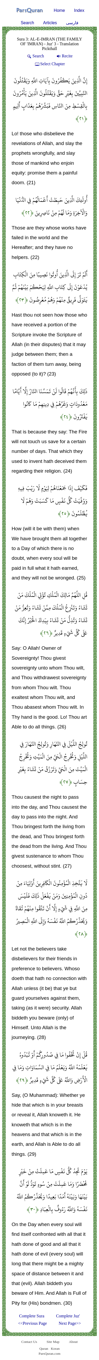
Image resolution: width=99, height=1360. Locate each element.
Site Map (52, 1342)
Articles (50, 23)
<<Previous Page (32, 1323)
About (73, 1342)
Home (59, 10)
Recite (64, 56)
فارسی (72, 23)
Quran (43, 1349)
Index (79, 10)
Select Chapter (49, 64)
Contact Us (29, 1342)
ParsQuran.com (49, 1354)
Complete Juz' (68, 1316)
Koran (55, 1349)
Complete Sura (31, 1316)
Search (27, 23)
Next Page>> (70, 1323)
